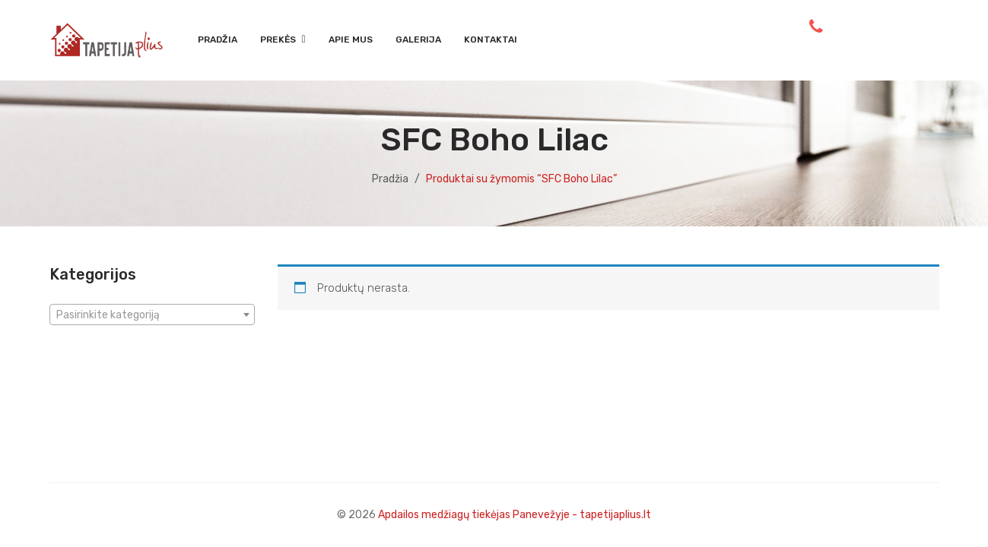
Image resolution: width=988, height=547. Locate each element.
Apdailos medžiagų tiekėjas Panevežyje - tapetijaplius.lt (514, 514)
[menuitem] (217, 40)
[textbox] (152, 315)
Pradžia (390, 178)
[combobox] (152, 314)
